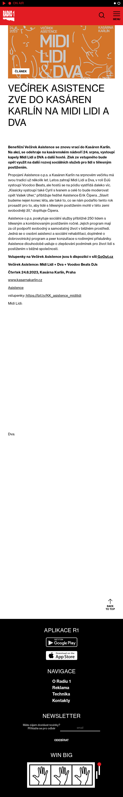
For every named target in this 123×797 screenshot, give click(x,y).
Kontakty (61, 700)
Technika (61, 694)
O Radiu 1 (61, 681)
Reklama (60, 687)
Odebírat (61, 740)
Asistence (15, 288)
